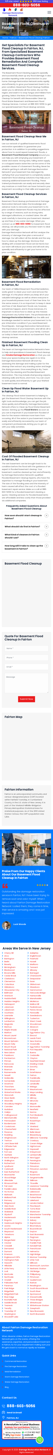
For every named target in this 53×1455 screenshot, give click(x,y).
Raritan (33, 1282)
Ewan (32, 981)
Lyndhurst (8, 1166)
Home (5, 37)
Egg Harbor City (37, 1032)
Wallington (9, 1160)
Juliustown (9, 1009)
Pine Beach (35, 1206)
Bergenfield (9, 1240)
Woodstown (36, 1024)
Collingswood (10, 1115)
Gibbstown (35, 984)
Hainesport (9, 1004)
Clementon (9, 981)
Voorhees (9, 1012)
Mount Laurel (10, 1035)
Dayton (33, 1231)
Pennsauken (10, 1120)
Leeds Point (35, 1038)
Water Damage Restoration (17, 1382)
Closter (7, 1243)
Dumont (8, 1251)
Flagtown (34, 1237)
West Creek (35, 1021)
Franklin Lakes (10, 1189)
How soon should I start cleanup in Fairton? (23, 517)
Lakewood (34, 1191)
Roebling (8, 1135)
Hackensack (10, 1217)
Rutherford (9, 1163)
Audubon (8, 1109)
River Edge (9, 1297)
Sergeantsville (36, 1177)
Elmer (32, 1069)
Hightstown (35, 1146)
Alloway (33, 970)
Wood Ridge (10, 1177)
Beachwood (35, 1194)
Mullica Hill (34, 1004)
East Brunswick (37, 1234)
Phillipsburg (35, 1274)
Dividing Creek (36, 1064)
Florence (8, 1132)
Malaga (33, 1086)
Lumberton (9, 1021)
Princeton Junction (39, 1169)
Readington (35, 1285)
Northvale (9, 1277)
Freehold (34, 958)
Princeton (34, 1166)
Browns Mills (9, 973)
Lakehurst (34, 1200)
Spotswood (35, 1294)
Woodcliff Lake (11, 1316)
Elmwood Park (10, 1183)
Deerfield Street (37, 1061)
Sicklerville (9, 1078)
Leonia (7, 1225)
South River (35, 1291)
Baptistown (35, 1223)
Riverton (8, 1069)
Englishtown (35, 956)
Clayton (33, 1058)
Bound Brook (36, 1228)
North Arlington (11, 1157)
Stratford (8, 1083)
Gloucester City (11, 990)
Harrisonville (35, 995)
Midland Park (10, 1197)
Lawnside (8, 1015)
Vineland (34, 1126)
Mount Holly (9, 1044)
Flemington (35, 1240)
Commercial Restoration (16, 1361)
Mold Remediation (13, 1371)
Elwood (33, 1035)
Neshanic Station (38, 1268)
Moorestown (10, 1038)
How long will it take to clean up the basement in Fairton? (24, 547)
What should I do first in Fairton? (22, 526)
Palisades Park (11, 1282)
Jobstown (9, 1007)
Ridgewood (9, 1203)
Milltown (33, 1262)
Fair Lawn (8, 1186)
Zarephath (35, 1308)
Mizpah (33, 1103)
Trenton (8, 1140)
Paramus (8, 1285)
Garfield (8, 1154)
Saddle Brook (10, 1302)
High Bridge (35, 1254)
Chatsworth (35, 975)
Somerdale (9, 1081)
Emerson (8, 1254)
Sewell (7, 1075)
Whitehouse (35, 1302)
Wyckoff (8, 1214)
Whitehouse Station (39, 1305)
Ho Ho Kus (9, 1191)
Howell (33, 961)
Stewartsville (36, 1297)
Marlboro (34, 964)
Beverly (7, 964)
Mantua (8, 1026)
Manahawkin (36, 998)
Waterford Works (12, 1092)
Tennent (34, 967)
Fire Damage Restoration (16, 1366)
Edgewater (9, 1149)
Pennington (35, 1160)
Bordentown (10, 1123)
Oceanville (35, 1044)
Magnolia (8, 1024)
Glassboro (35, 987)
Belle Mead (35, 1132)
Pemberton (9, 1058)
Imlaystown (35, 1152)
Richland (34, 1117)
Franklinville (35, 1078)
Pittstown (34, 1277)
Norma (33, 1112)
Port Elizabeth (36, 1115)
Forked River (35, 1197)
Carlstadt (9, 1169)
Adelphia (34, 953)
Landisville (34, 1083)
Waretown (35, 1211)
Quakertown (36, 1280)
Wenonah (9, 1095)
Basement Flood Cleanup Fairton (34, 37)
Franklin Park (35, 1243)
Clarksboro (9, 978)
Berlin (6, 961)
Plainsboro (35, 1163)
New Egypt (35, 1157)
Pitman (7, 1061)
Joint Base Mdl (11, 1143)
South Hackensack (13, 1228)
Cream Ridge (36, 1143)
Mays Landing (36, 1092)
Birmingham (10, 967)
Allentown (34, 1129)
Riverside (8, 1066)
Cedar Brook (10, 975)
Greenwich (35, 1081)
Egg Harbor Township (40, 1046)
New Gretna (35, 1041)
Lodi (6, 1271)
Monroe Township (38, 1257)
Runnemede (10, 1072)
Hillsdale (8, 1265)
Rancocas (9, 1064)
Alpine (7, 1237)
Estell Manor (35, 1072)
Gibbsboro (9, 987)
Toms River (35, 1208)
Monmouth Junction (39, 1265)
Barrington (9, 958)
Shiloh (32, 1123)
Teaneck (8, 1305)
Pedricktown (36, 1007)
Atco (6, 956)
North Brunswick (37, 1314)
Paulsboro (9, 1055)
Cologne (34, 1029)
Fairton (13, 37)
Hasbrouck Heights (13, 1223)
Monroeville (35, 1106)
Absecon (34, 1026)
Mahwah (8, 1194)
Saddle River (10, 1208)
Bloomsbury (35, 1225)
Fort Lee (8, 1152)
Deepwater (35, 978)
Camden (8, 1106)
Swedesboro (36, 1015)
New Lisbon (9, 1052)
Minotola (34, 1100)
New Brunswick (37, 1311)
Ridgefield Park (11, 1294)
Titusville (34, 1183)
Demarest (9, 1248)
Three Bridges (36, 1299)
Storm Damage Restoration (17, 1377)
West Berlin (9, 1098)
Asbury (33, 1220)
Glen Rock (9, 1206)
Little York (34, 1260)
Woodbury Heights (13, 1103)
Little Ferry (9, 1268)
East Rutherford (11, 1172)
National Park (10, 1049)
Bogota (7, 1220)
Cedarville (34, 1055)
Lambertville (35, 1154)
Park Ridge (9, 1288)
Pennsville (34, 1012)
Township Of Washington (10, 1312)
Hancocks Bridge (38, 992)
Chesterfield (10, 1129)
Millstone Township (39, 1137)
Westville (8, 1100)
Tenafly (7, 1308)
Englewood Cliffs (12, 1257)
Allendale (8, 1180)
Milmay (33, 1098)
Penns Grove (36, 1009)
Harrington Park (11, 1260)
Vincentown (10, 1089)
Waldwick (8, 1211)
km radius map (26, 748)
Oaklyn (7, 1112)
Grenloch (8, 995)
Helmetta (34, 1251)
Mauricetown (36, 1089)
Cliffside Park (10, 1146)
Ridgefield (9, 1291)
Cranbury (34, 1140)
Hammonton (36, 990)
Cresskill (8, 1245)
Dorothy (33, 1066)
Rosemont (35, 1174)
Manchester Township (40, 1214)
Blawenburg (35, 1135)
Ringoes (33, 1172)
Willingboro (9, 1018)
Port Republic (36, 1049)
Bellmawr (8, 992)
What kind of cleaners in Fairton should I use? (22, 536)
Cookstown (9, 1126)
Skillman (33, 1180)
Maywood (9, 1231)
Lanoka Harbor (36, 1203)
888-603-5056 (26, 5)
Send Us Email (14, 1412)
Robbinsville (35, 1189)
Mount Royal (10, 1046)
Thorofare (9, 1086)
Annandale (35, 1217)
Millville (33, 1095)
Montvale (8, 1274)
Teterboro (9, 1234)
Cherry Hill (9, 953)
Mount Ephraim (11, 1041)
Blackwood (9, 970)
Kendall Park (35, 1245)
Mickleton (34, 1001)
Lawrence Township (39, 1186)
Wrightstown (10, 1137)
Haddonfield (10, 998)
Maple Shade (10, 1029)
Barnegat (34, 973)
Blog (7, 1387)
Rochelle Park (10, 1299)
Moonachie (9, 1174)
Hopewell (34, 1149)
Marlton (7, 1032)
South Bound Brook (39, 1288)
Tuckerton (34, 1018)
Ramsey (8, 1200)
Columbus (9, 984)
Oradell (7, 1280)
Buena (33, 1052)
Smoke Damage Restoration (20, 355)
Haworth (8, 1262)
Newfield (34, 1109)
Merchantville (10, 1117)
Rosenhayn (35, 1120)
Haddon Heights (12, 1001)
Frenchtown (35, 1248)
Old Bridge (35, 1271)
